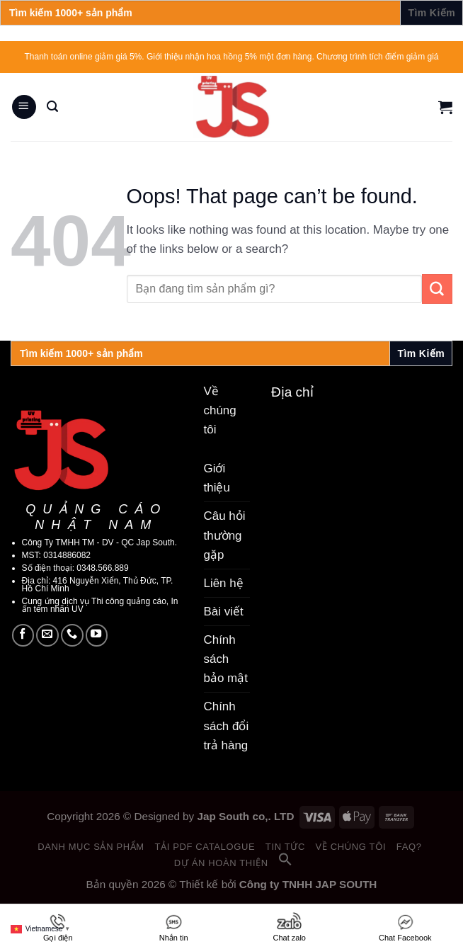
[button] (285, 863)
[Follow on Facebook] (23, 635)
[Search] (52, 106)
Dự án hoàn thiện (221, 863)
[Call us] (72, 635)
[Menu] (24, 107)
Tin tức (285, 846)
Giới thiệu (217, 478)
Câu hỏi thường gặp (225, 535)
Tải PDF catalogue (204, 846)
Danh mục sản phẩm (91, 846)
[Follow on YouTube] (97, 635)
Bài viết (224, 611)
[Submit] (437, 288)
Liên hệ (224, 583)
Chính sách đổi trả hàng (226, 725)
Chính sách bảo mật (226, 659)
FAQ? (409, 846)
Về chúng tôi (351, 846)
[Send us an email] (47, 635)
